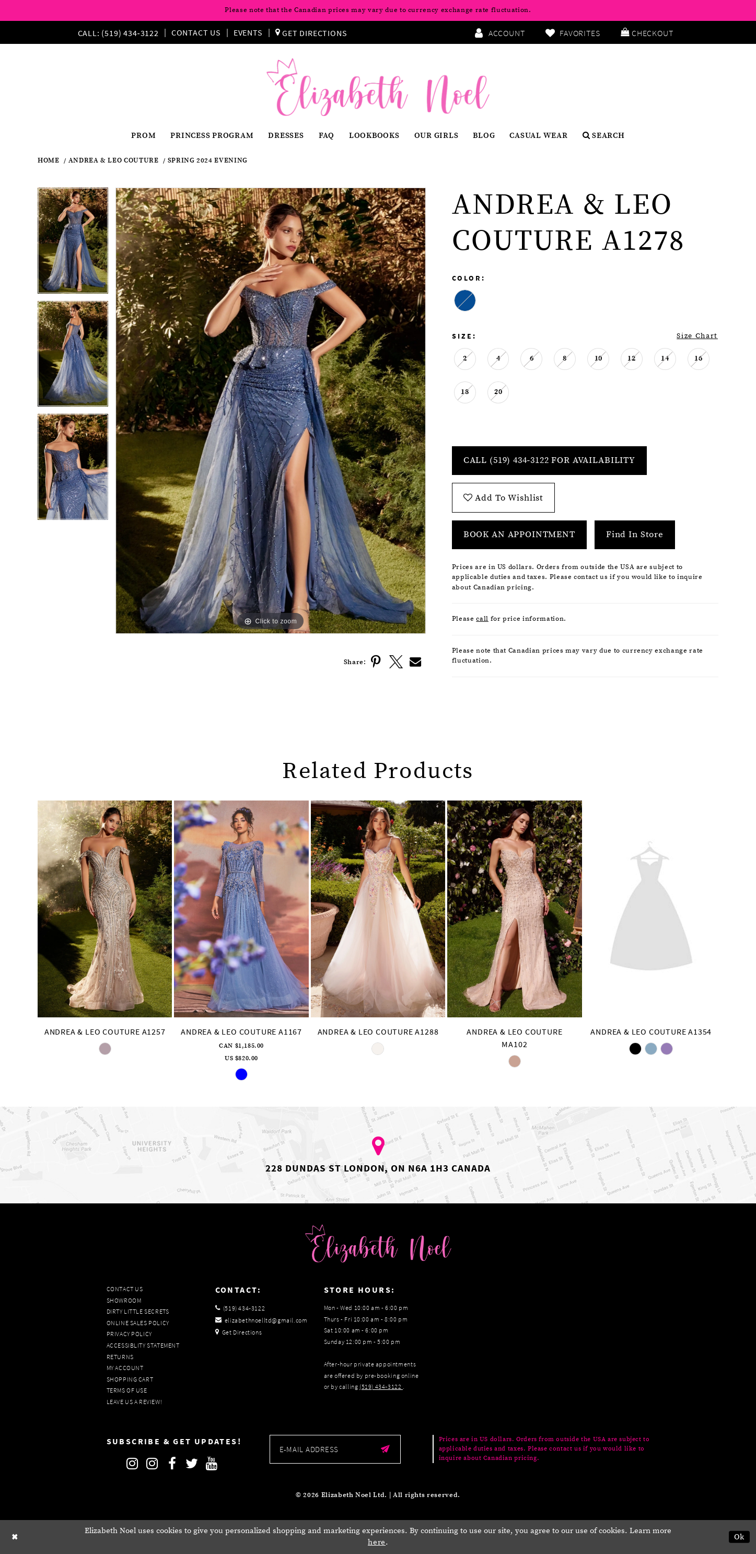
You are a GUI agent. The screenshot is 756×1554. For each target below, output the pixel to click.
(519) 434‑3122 (381, 1386)
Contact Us (196, 32)
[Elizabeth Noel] (378, 87)
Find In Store (635, 534)
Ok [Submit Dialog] (739, 1537)
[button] (646, 32)
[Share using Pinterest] (376, 662)
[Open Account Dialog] (499, 32)
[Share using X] (396, 662)
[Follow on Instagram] (133, 1464)
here (377, 1542)
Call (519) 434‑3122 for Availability (549, 460)
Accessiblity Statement (143, 1345)
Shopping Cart (130, 1379)
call (482, 618)
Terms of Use (127, 1390)
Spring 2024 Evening (208, 160)
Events (248, 32)
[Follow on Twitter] (192, 1464)
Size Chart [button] (697, 336)
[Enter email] (335, 1449)
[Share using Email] (416, 662)
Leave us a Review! (134, 1402)
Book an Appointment (519, 534)
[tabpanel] (73, 244)
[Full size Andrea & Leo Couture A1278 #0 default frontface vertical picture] (270, 410)
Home (49, 160)
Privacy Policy (129, 1334)
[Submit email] (386, 1449)
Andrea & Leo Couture (113, 160)
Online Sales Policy (138, 1323)
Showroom (124, 1300)
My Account (125, 1368)
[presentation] (105, 909)
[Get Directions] (311, 32)
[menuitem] (121, 32)
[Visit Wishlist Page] (572, 32)
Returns (120, 1357)
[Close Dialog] (15, 1537)
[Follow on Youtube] (212, 1464)
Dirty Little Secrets (138, 1311)
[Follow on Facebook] (172, 1464)
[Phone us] (117, 32)
